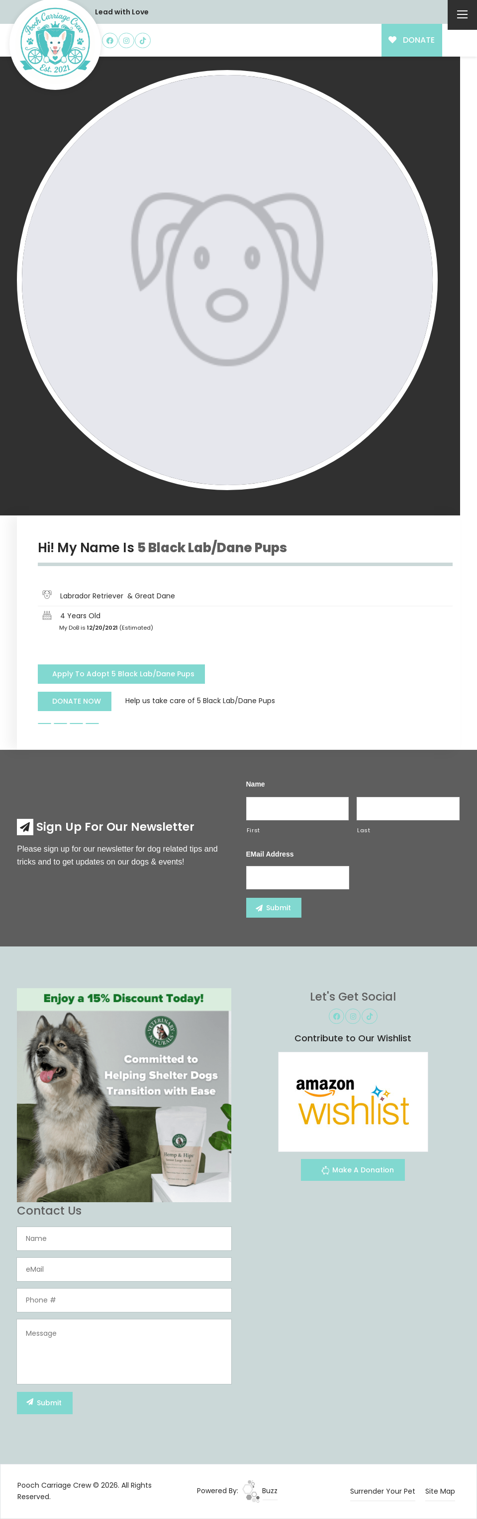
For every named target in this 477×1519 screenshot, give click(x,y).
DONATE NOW (76, 701)
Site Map (440, 1491)
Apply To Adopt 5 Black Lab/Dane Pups (123, 674)
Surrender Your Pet (382, 1491)
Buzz (260, 1491)
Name (255, 784)
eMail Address (270, 854)
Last (364, 830)
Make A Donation (357, 1171)
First (253, 830)
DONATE (411, 40)
